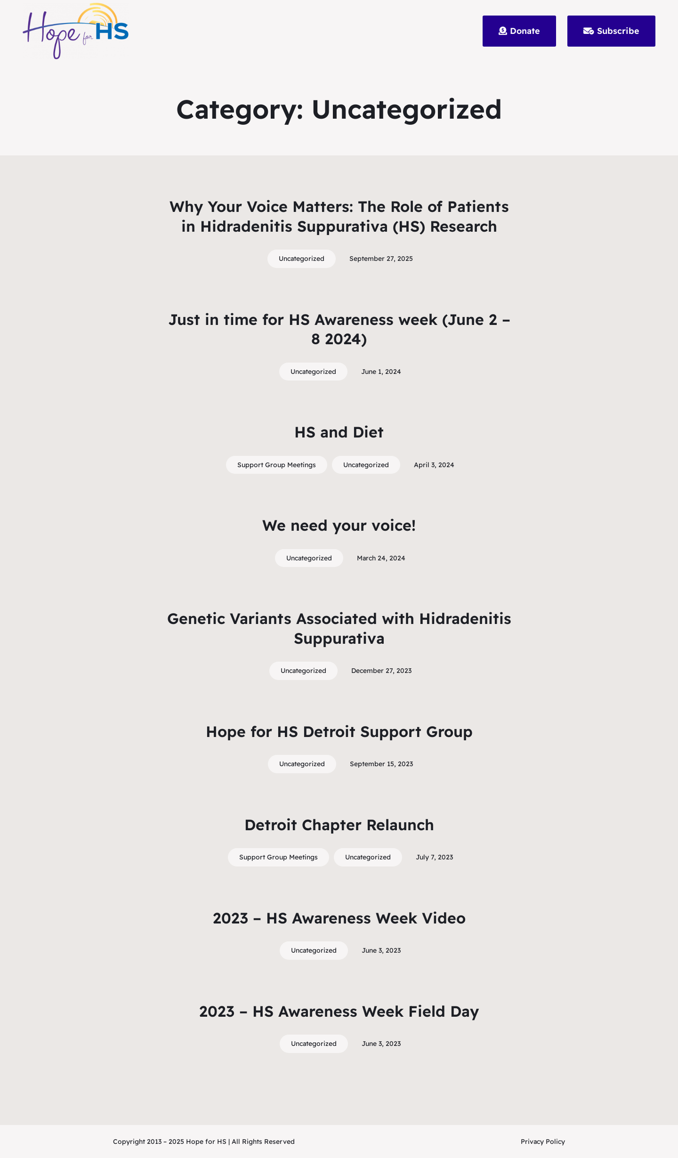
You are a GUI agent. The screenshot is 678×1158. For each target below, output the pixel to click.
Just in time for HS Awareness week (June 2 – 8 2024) (339, 329)
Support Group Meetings (276, 465)
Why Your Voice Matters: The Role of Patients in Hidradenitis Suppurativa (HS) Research (339, 216)
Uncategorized (301, 258)
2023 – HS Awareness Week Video (339, 917)
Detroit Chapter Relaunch (339, 824)
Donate (519, 30)
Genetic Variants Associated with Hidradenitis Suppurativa (339, 628)
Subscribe (611, 30)
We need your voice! (339, 525)
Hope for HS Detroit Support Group (339, 731)
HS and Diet (339, 431)
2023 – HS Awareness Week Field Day (339, 1011)
